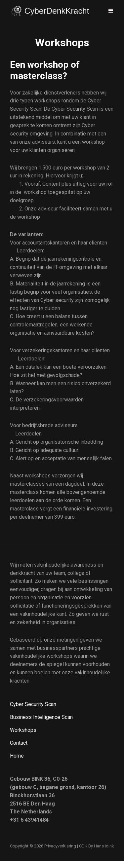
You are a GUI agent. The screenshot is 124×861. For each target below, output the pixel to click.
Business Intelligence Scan (41, 717)
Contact (18, 743)
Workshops (23, 730)
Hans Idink (104, 845)
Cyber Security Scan (33, 704)
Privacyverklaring (60, 845)
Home (17, 756)
